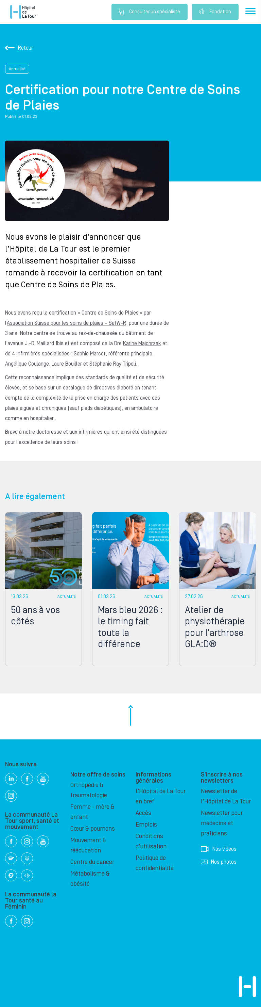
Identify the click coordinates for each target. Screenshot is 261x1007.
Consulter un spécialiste (149, 12)
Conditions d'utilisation (151, 841)
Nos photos (219, 862)
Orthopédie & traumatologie (88, 790)
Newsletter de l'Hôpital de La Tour (226, 796)
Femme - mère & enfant (92, 812)
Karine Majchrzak (142, 343)
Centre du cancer (92, 862)
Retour (19, 48)
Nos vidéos (219, 849)
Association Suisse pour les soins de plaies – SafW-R (66, 323)
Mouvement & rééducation (88, 845)
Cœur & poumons (92, 828)
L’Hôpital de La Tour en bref (161, 796)
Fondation (215, 12)
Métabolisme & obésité (90, 879)
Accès (143, 813)
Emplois (146, 824)
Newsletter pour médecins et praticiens (222, 823)
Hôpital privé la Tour (23, 12)
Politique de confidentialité (155, 863)
